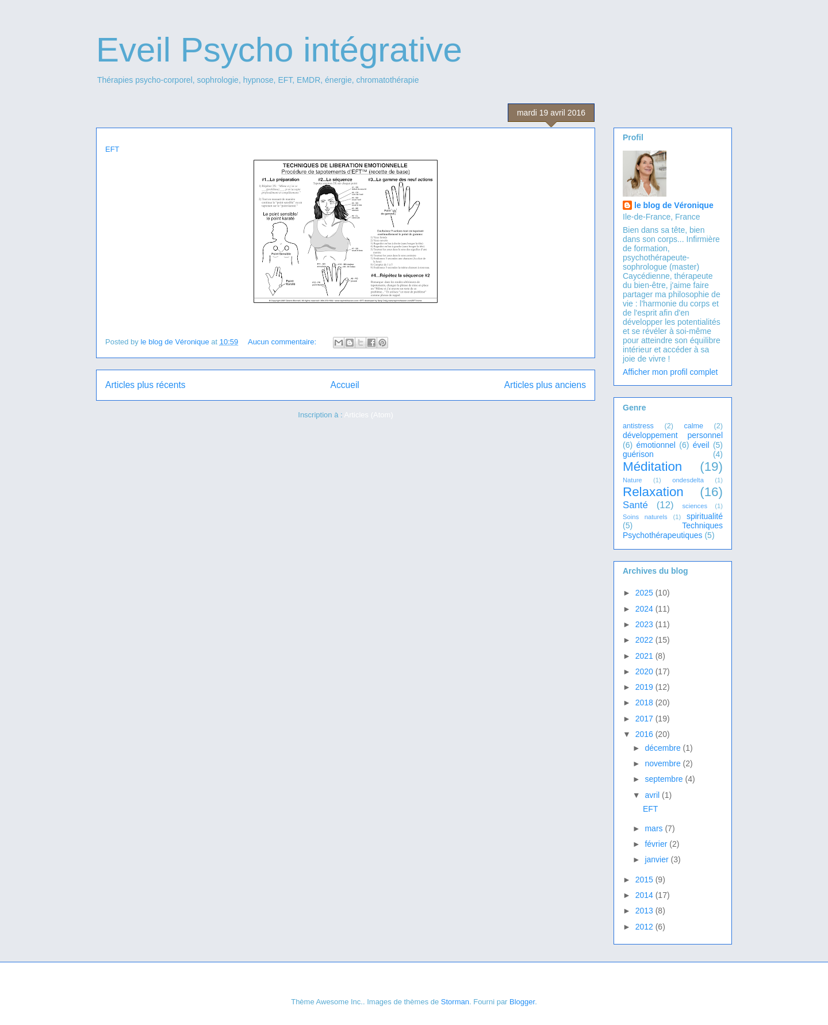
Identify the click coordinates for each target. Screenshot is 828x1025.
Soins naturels (645, 516)
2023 (645, 624)
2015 (645, 879)
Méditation (652, 466)
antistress (638, 426)
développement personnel (673, 435)
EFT (112, 149)
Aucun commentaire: (283, 341)
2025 (645, 592)
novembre (664, 763)
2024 (645, 608)
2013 (645, 910)
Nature (632, 480)
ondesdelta (688, 480)
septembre (665, 779)
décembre (664, 748)
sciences (694, 505)
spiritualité (705, 516)
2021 (645, 656)
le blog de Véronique (674, 205)
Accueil (345, 385)
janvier (657, 859)
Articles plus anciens (545, 385)
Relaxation (653, 492)
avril (653, 795)
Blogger (522, 1001)
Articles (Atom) (368, 414)
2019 (645, 687)
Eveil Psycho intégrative (279, 49)
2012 (645, 926)
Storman (455, 1001)
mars (655, 828)
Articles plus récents (145, 385)
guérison (638, 454)
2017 (645, 718)
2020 (645, 671)
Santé (635, 505)
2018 (645, 702)
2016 (645, 734)
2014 (645, 895)
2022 (645, 639)
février (657, 844)
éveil (701, 445)
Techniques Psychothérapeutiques (673, 530)
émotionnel (656, 445)
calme (693, 426)
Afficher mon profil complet (670, 372)
